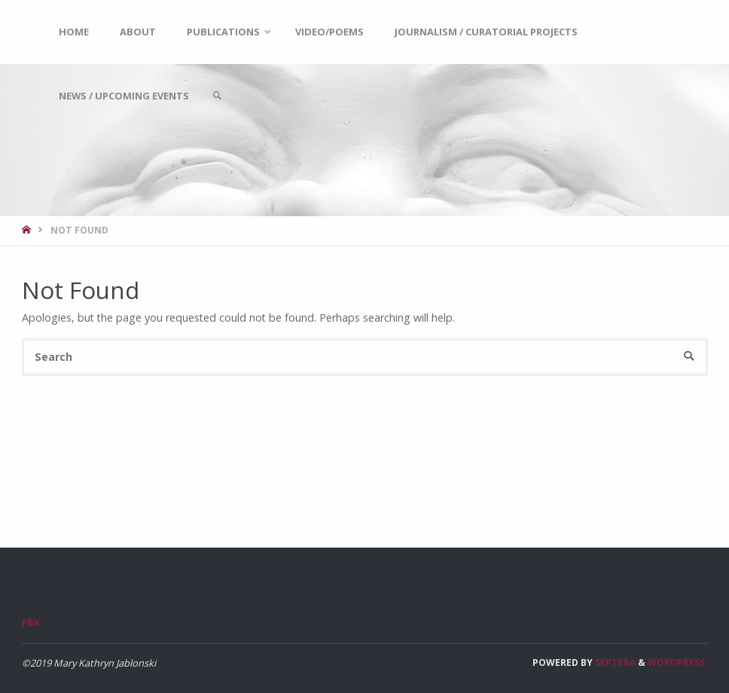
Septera (614, 662)
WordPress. (678, 662)
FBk (31, 622)
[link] (218, 96)
